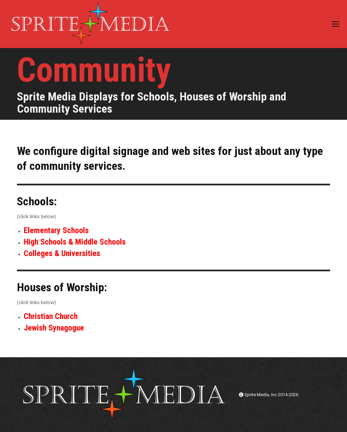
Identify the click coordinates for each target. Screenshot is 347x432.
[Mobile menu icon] (335, 24)
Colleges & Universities (62, 253)
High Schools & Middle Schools (75, 242)
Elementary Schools (56, 230)
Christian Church (51, 316)
